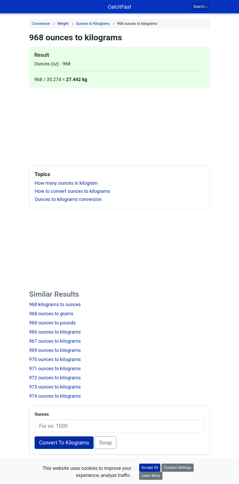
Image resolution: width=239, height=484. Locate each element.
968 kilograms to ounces (55, 304)
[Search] (200, 7)
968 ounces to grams (51, 313)
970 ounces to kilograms (55, 359)
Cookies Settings (177, 467)
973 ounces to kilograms (55, 387)
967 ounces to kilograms (55, 341)
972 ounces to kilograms (55, 377)
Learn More (151, 476)
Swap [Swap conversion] (105, 443)
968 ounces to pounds (52, 322)
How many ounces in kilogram (66, 183)
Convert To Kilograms (64, 443)
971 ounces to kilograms (55, 368)
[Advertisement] (119, 124)
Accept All (150, 467)
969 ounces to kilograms (55, 350)
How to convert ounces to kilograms (72, 191)
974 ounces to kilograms (55, 396)
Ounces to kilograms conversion (68, 199)
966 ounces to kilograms (55, 332)
